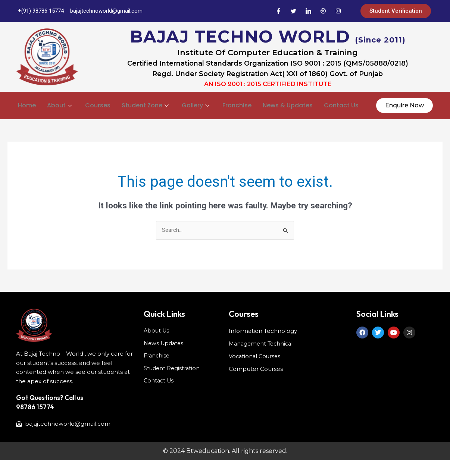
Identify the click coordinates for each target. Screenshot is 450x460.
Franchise (236, 104)
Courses (97, 104)
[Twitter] (293, 11)
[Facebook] (278, 11)
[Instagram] (338, 11)
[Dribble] (323, 11)
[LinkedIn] (308, 11)
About (60, 104)
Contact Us (341, 104)
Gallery (196, 104)
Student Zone (146, 104)
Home (27, 104)
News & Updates (288, 104)
